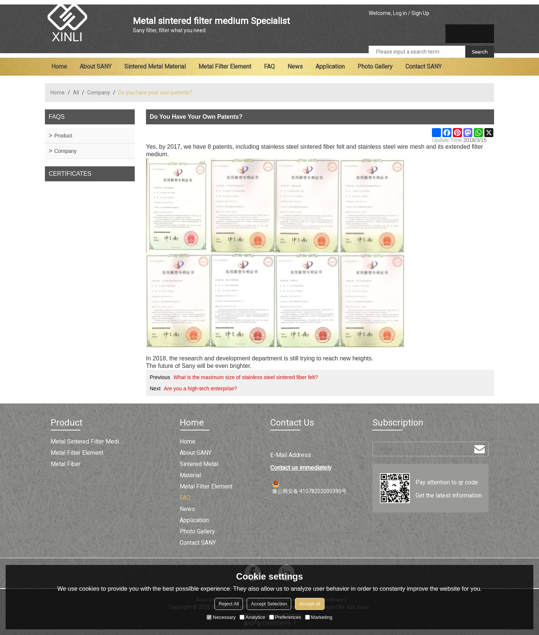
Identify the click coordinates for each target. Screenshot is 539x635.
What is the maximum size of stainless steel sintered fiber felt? (245, 377)
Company (98, 93)
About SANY (96, 66)
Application (330, 66)
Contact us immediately (301, 467)
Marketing (318, 617)
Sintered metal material (155, 66)
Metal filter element (224, 66)
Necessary (221, 617)
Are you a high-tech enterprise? (200, 388)
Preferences (285, 617)
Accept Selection (269, 604)
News (295, 66)
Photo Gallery (375, 66)
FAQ (269, 66)
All (76, 93)
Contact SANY (423, 66)
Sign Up (420, 13)
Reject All (229, 604)
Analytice (252, 617)
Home (59, 66)
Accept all (309, 604)
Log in (400, 13)
